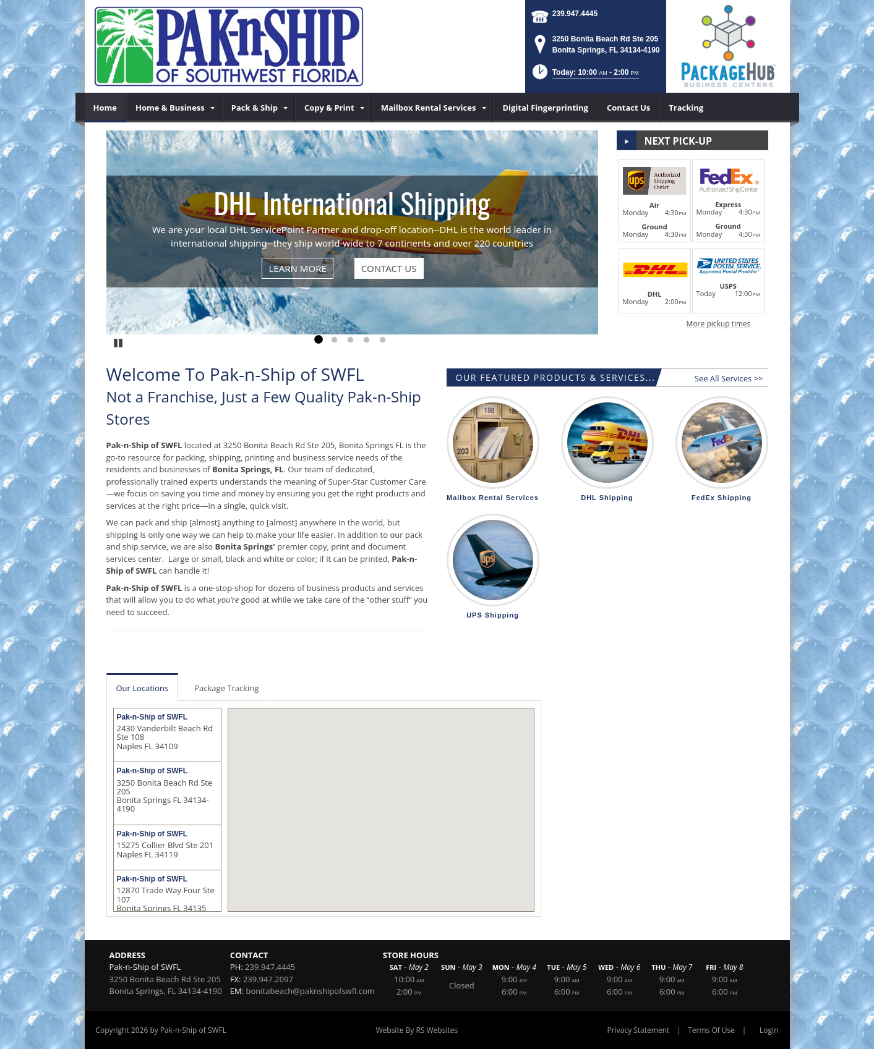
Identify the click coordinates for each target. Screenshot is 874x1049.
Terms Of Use (711, 1030)
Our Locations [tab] (142, 688)
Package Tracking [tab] (226, 688)
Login (769, 1030)
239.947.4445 (575, 13)
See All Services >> (729, 378)
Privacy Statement (638, 1030)
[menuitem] (105, 107)
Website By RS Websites (416, 1030)
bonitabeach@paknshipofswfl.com (310, 990)
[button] (584, 75)
